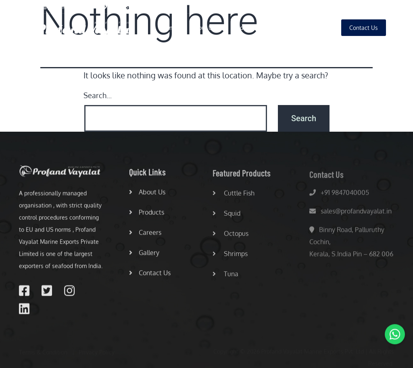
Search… (97, 95)
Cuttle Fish (233, 195)
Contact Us (150, 275)
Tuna (225, 276)
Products (243, 27)
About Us (203, 27)
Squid (226, 216)
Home (167, 27)
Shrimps (230, 256)
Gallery (316, 27)
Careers (280, 27)
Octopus (230, 236)
